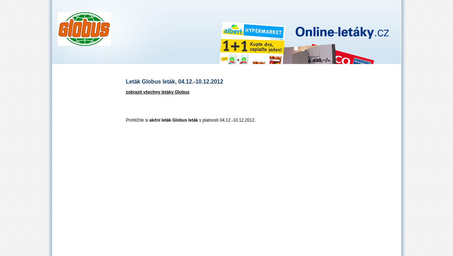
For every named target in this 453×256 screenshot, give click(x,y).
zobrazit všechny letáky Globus (158, 92)
